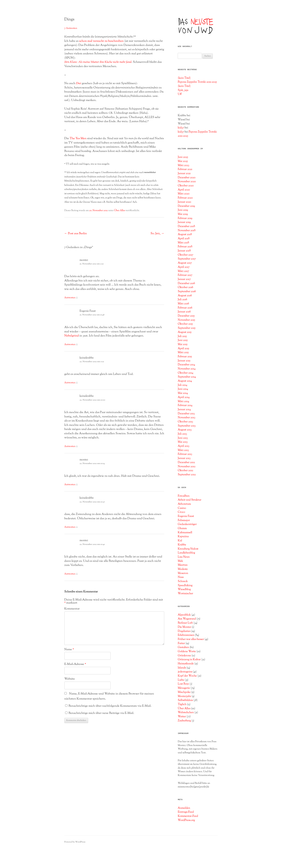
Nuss (181, 577)
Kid (180, 541)
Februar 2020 (185, 198)
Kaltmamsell (185, 533)
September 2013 (186, 426)
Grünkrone (184, 656)
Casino (182, 508)
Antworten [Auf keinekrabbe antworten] (70, 382)
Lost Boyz (183, 684)
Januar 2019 (184, 222)
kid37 (181, 128)
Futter (181, 643)
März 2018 (183, 243)
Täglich (182, 704)
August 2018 (185, 234)
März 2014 (183, 401)
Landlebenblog (186, 553)
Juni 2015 (183, 340)
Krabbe (182, 545)
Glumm (182, 528)
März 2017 (183, 271)
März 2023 (183, 165)
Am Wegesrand (187, 619)
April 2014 (184, 397)
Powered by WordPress (74, 842)
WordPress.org (186, 820)
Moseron (183, 573)
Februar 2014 (185, 405)
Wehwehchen (186, 712)
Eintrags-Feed (186, 812)
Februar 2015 (185, 357)
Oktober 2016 (185, 287)
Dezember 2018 (186, 226)
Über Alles (119, 210)
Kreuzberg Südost (188, 549)
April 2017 (184, 267)
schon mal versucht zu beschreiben (101, 41)
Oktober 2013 (185, 422)
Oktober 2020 (186, 186)
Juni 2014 (183, 389)
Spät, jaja (183, 90)
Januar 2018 (184, 251)
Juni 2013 (183, 438)
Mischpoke (184, 692)
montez (84, 260)
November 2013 (186, 418)
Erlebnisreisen (186, 635)
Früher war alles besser (191, 639)
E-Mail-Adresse (75, 664)
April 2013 (183, 446)
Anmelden (184, 808)
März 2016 (183, 304)
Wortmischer (185, 593)
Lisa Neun (184, 557)
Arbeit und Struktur (189, 500)
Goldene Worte (187, 651)
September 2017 (187, 259)
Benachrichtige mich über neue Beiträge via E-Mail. (101, 713)
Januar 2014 (184, 409)
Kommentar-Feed (188, 816)
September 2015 (186, 328)
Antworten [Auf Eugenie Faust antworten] (70, 344)
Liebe (181, 680)
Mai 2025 (183, 161)
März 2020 (183, 194)
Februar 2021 (185, 169)
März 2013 (183, 450)
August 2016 (185, 296)
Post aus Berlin (75, 233)
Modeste (183, 569)
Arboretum (184, 504)
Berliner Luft (185, 623)
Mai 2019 (183, 214)
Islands (182, 668)
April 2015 (183, 348)
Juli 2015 (182, 336)
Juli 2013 (182, 434)
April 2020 (184, 190)
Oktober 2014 (185, 373)
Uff (180, 94)
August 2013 (185, 430)
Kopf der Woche (187, 676)
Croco (181, 512)
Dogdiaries (184, 631)
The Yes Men (78, 138)
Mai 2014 (183, 393)
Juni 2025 (183, 157)
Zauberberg (184, 721)
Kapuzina (183, 536)
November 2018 (186, 230)
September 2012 (187, 475)
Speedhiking (185, 585)
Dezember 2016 (186, 283)
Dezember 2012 (186, 462)
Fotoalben (183, 496)
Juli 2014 (182, 385)
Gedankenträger (187, 524)
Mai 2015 (182, 344)
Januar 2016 (184, 312)
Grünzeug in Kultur (189, 659)
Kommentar (72, 609)
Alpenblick (184, 615)
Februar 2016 (185, 308)
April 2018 (184, 239)
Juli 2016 (182, 300)
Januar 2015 (184, 361)
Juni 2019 (183, 210)
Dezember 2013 (186, 414)
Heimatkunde (186, 664)
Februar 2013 (185, 454)
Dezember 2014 (186, 365)
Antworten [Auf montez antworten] (70, 297)
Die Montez (184, 627)
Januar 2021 (184, 173)
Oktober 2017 (185, 255)
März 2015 (183, 352)
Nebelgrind (71, 336)
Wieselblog (184, 589)
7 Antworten (70, 28)
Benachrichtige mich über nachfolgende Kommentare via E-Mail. (110, 706)
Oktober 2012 (185, 470)
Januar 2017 (184, 279)
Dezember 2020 (186, 178)
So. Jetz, (157, 233)
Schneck (183, 581)
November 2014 (186, 369)
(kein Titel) (184, 78)
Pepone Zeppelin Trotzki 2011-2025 (197, 82)
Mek (180, 561)
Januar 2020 (184, 202)
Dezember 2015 (186, 316)
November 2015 (186, 320)
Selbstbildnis (185, 700)
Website (69, 679)
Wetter (182, 717)
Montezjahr (184, 696)
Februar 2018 (185, 247)
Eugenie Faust (88, 311)
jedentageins (185, 672)
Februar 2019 (185, 218)
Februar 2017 (185, 275)
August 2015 (184, 332)
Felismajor (184, 520)
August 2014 (185, 381)
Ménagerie (184, 688)
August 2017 (185, 263)
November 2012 (186, 466)
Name (69, 649)
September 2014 (187, 377)
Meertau (182, 565)
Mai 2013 (183, 442)
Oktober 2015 (185, 324)
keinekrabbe (87, 358)
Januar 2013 (184, 458)
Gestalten (183, 647)
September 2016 (187, 291)
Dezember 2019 (186, 206)
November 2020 (187, 181)
